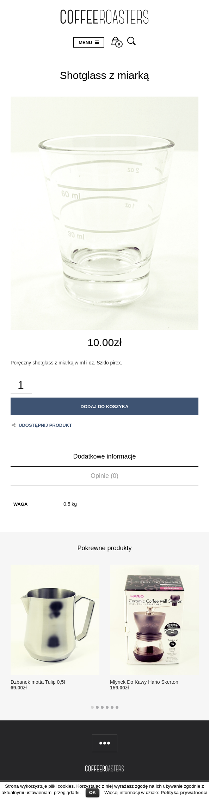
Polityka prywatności (184, 792)
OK (92, 792)
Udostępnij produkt (42, 425)
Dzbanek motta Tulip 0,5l (38, 682)
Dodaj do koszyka (105, 406)
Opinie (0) (104, 475)
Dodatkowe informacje (104, 456)
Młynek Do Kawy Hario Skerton (144, 682)
